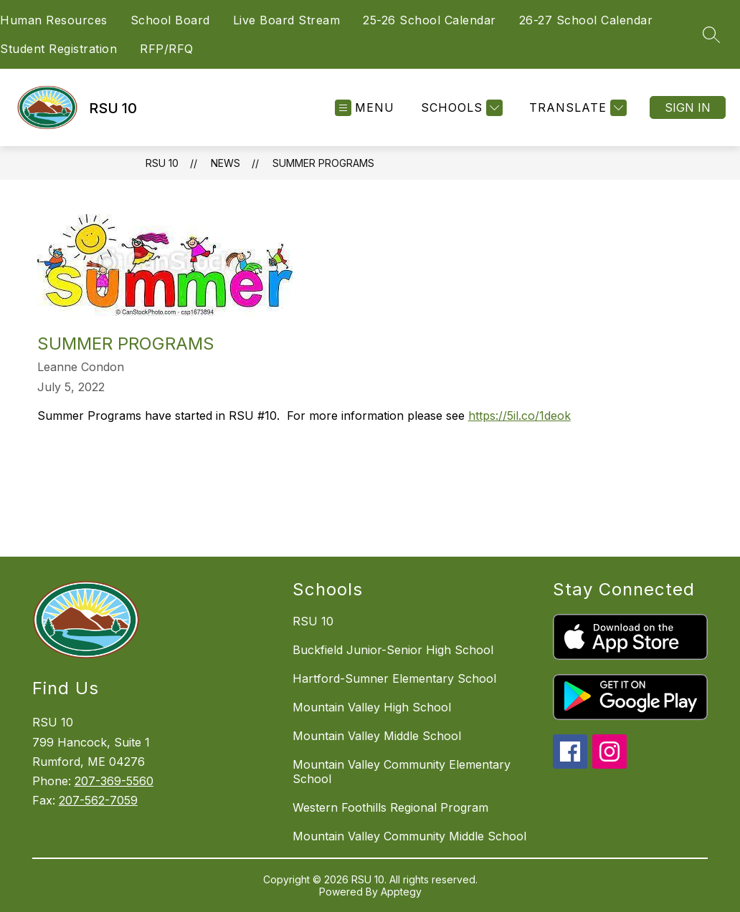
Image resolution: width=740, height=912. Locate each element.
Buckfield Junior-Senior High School (393, 650)
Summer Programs (323, 163)
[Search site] (711, 34)
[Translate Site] (576, 108)
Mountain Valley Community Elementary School (402, 771)
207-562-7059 (98, 800)
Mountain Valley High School (372, 707)
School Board (170, 20)
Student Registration (58, 49)
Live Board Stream (287, 20)
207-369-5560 (114, 781)
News (225, 163)
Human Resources (54, 20)
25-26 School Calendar (429, 20)
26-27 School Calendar (586, 20)
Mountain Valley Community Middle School (409, 836)
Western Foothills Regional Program (390, 807)
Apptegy (401, 891)
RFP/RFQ (167, 49)
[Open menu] (364, 108)
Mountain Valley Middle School (377, 736)
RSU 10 (162, 163)
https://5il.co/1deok (519, 415)
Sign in (688, 107)
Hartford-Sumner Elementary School (394, 678)
